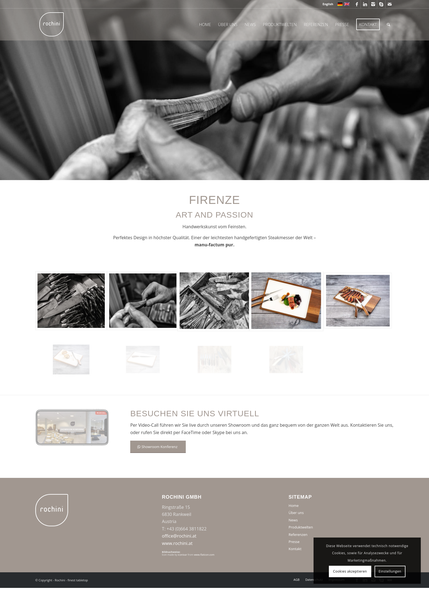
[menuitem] (326, 4)
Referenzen (298, 534)
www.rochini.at (177, 543)
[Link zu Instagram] (373, 4)
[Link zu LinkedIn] (365, 4)
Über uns (296, 512)
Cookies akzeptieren (350, 571)
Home (294, 505)
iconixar (182, 554)
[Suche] (388, 24)
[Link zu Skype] (381, 4)
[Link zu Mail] (389, 4)
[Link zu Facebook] (357, 4)
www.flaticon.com (204, 554)
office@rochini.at (179, 536)
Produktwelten (301, 527)
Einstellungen (390, 571)
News (293, 520)
